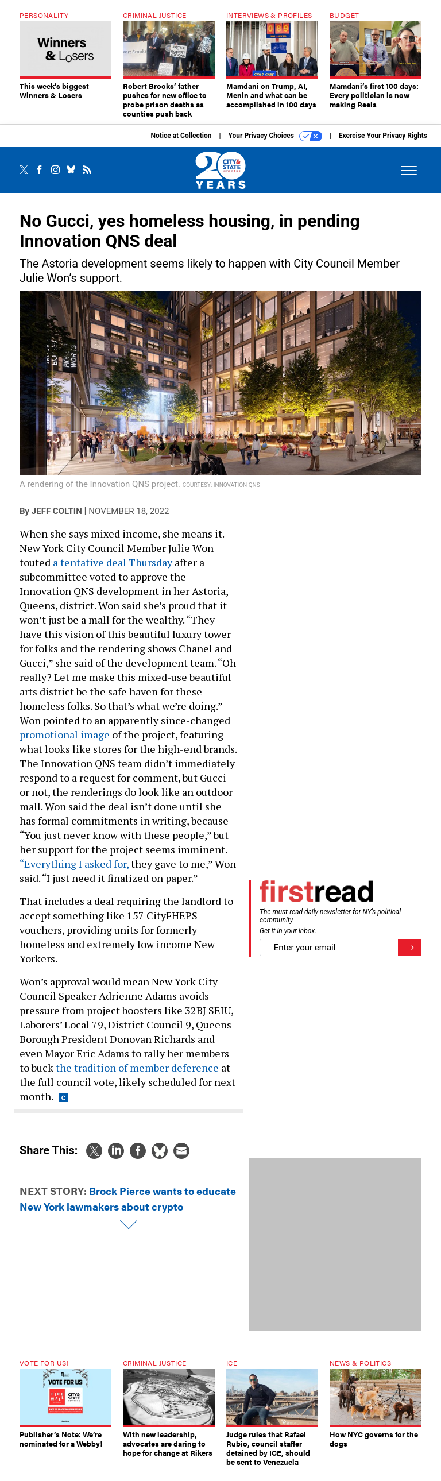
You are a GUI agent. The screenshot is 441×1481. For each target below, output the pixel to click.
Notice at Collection (180, 144)
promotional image (65, 743)
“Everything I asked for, (74, 872)
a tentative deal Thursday (112, 571)
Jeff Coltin (57, 520)
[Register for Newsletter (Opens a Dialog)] (409, 956)
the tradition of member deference (137, 1076)
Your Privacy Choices (275, 145)
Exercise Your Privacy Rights (383, 144)
